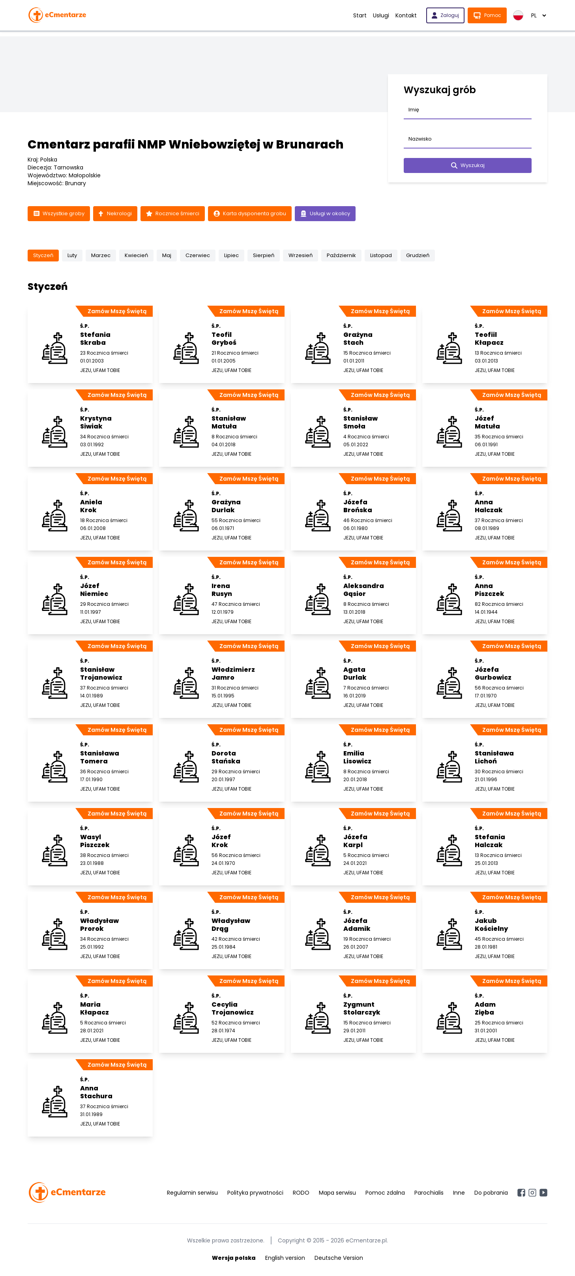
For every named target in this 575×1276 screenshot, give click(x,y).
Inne (459, 1194)
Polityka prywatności (255, 1194)
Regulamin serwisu (192, 1194)
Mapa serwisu (337, 1194)
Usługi (381, 15)
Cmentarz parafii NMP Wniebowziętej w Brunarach (186, 144)
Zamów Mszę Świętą (117, 313)
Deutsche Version (339, 1259)
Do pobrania (491, 1194)
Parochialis (429, 1194)
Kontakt (406, 15)
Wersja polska (234, 1259)
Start (360, 15)
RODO (301, 1194)
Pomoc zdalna (385, 1194)
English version (285, 1259)
